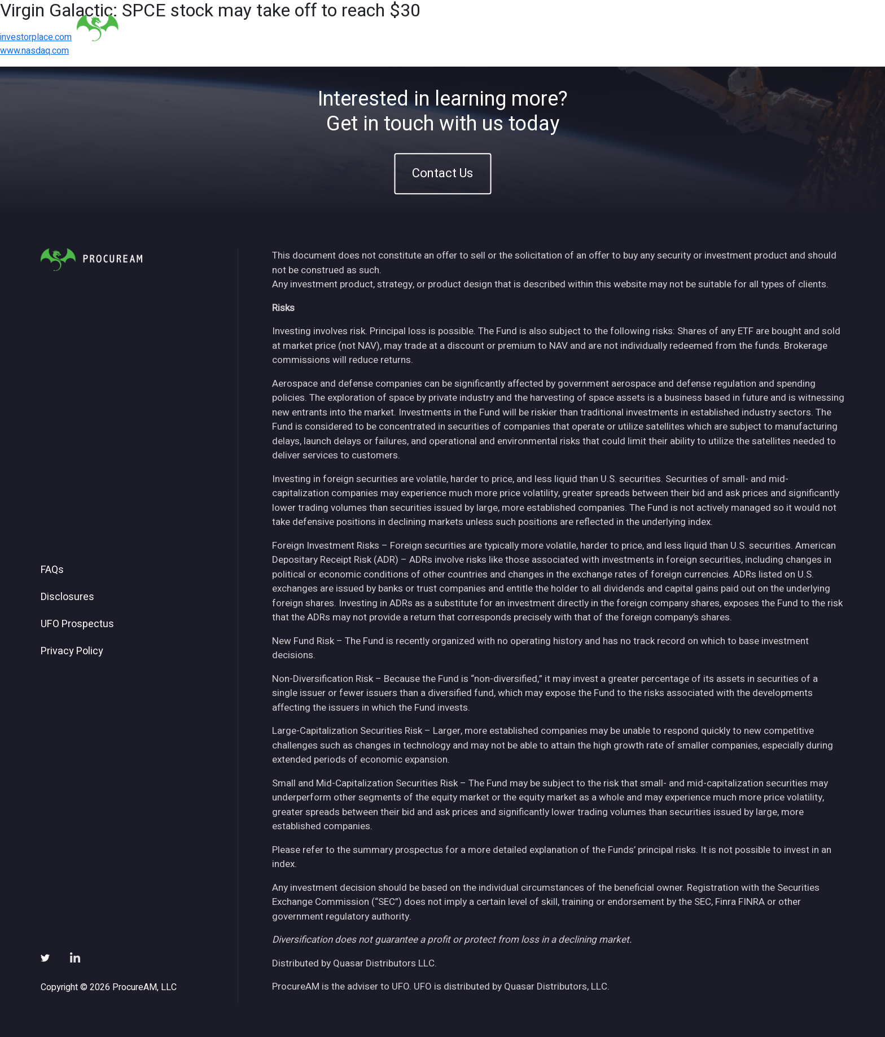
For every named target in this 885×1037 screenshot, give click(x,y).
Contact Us (442, 173)
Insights (622, 27)
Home (489, 27)
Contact (782, 27)
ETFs (575, 27)
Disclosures (67, 597)
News (671, 27)
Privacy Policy (72, 651)
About (533, 27)
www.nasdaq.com (34, 51)
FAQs (52, 570)
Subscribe (724, 27)
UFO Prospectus (77, 624)
